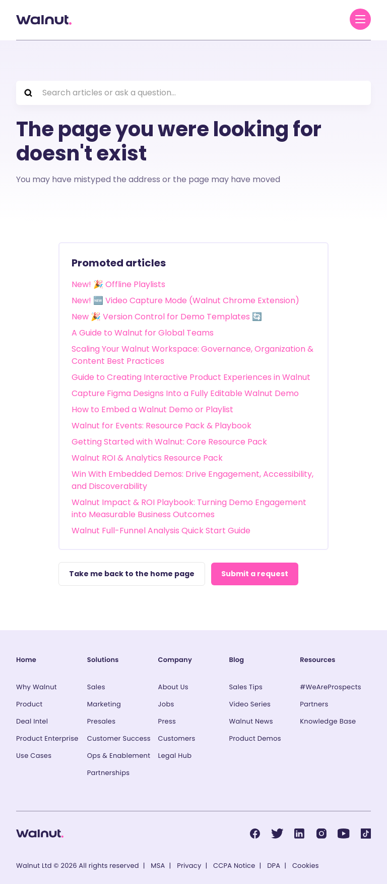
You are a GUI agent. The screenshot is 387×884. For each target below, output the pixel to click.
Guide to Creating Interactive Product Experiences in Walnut (191, 377)
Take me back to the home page (132, 574)
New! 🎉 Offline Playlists (118, 284)
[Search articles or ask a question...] (193, 93)
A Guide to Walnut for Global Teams (143, 333)
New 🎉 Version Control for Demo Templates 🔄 (167, 316)
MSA (158, 865)
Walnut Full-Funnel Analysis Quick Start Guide (161, 530)
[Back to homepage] (44, 20)
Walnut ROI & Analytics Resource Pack (147, 458)
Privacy (189, 865)
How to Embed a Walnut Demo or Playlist (152, 409)
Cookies (305, 865)
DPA (273, 865)
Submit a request (254, 574)
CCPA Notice (234, 865)
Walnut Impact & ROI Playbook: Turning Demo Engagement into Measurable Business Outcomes (189, 508)
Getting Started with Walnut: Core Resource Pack (169, 442)
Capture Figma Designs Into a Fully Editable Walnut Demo (185, 393)
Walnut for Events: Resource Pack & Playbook (161, 425)
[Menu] (360, 19)
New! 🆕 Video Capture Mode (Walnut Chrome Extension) (185, 300)
